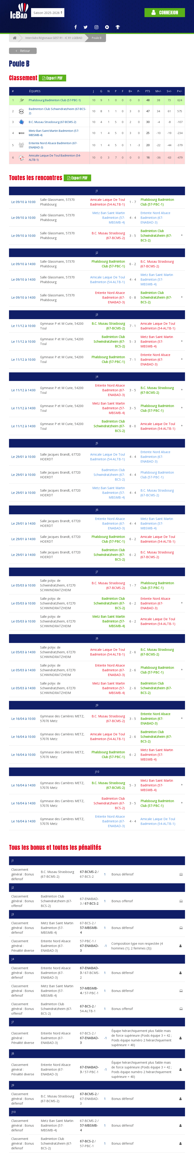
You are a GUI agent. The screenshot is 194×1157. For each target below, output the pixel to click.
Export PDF (52, 78)
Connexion (164, 12)
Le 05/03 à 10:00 (23, 585)
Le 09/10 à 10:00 (23, 202)
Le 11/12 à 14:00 (23, 390)
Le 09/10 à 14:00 (23, 264)
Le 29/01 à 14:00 (23, 523)
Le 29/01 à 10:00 (23, 456)
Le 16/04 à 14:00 (23, 785)
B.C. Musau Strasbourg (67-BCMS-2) (52, 122)
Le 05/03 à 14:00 (23, 652)
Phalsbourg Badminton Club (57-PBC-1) (55, 100)
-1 (105, 946)
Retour (24, 51)
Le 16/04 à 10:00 (23, 718)
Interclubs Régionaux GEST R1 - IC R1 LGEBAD (53, 38)
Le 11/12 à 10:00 (23, 326)
